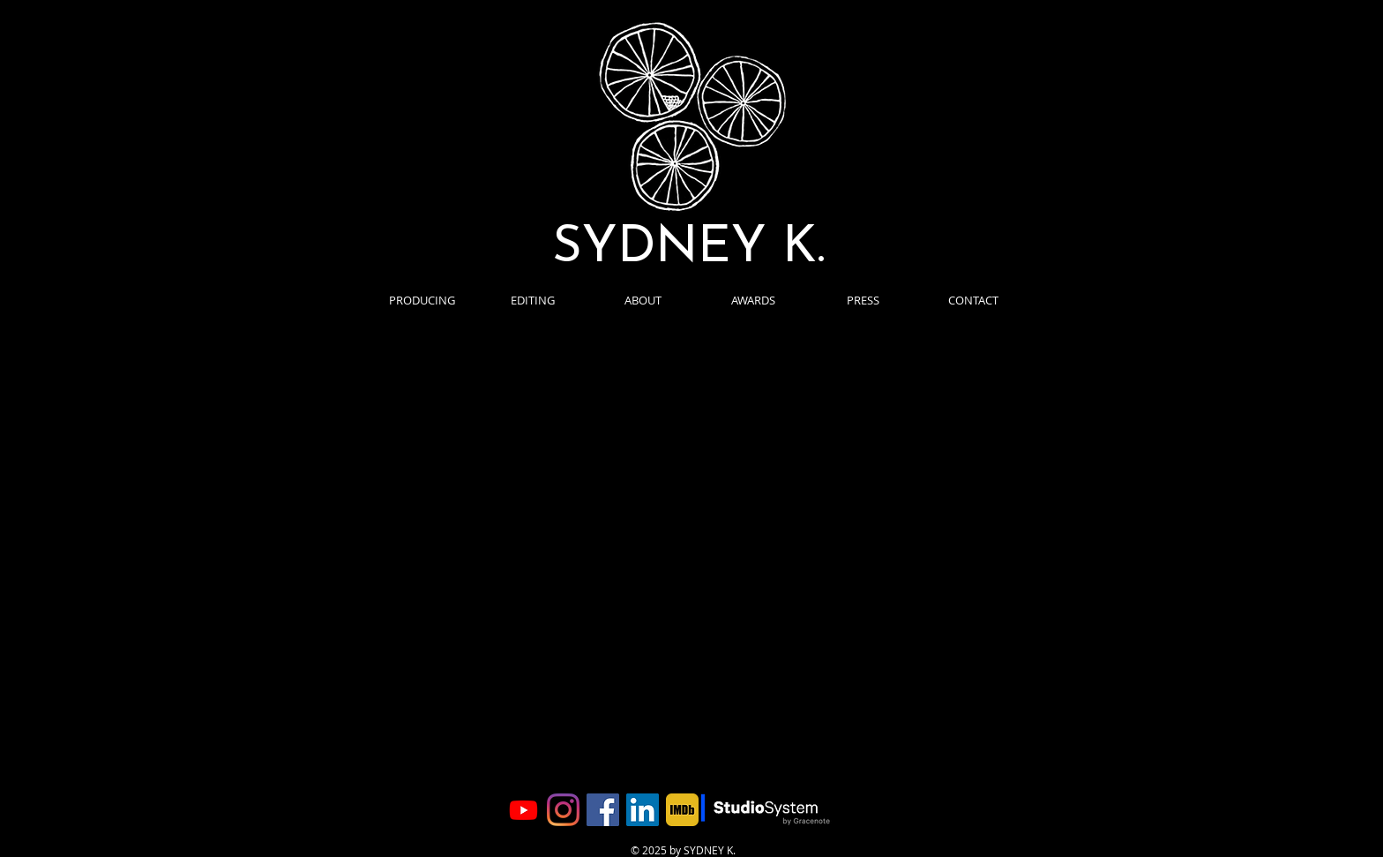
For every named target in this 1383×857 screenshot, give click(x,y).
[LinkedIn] (642, 809)
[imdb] (682, 809)
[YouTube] (523, 809)
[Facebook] (603, 809)
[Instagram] (563, 809)
